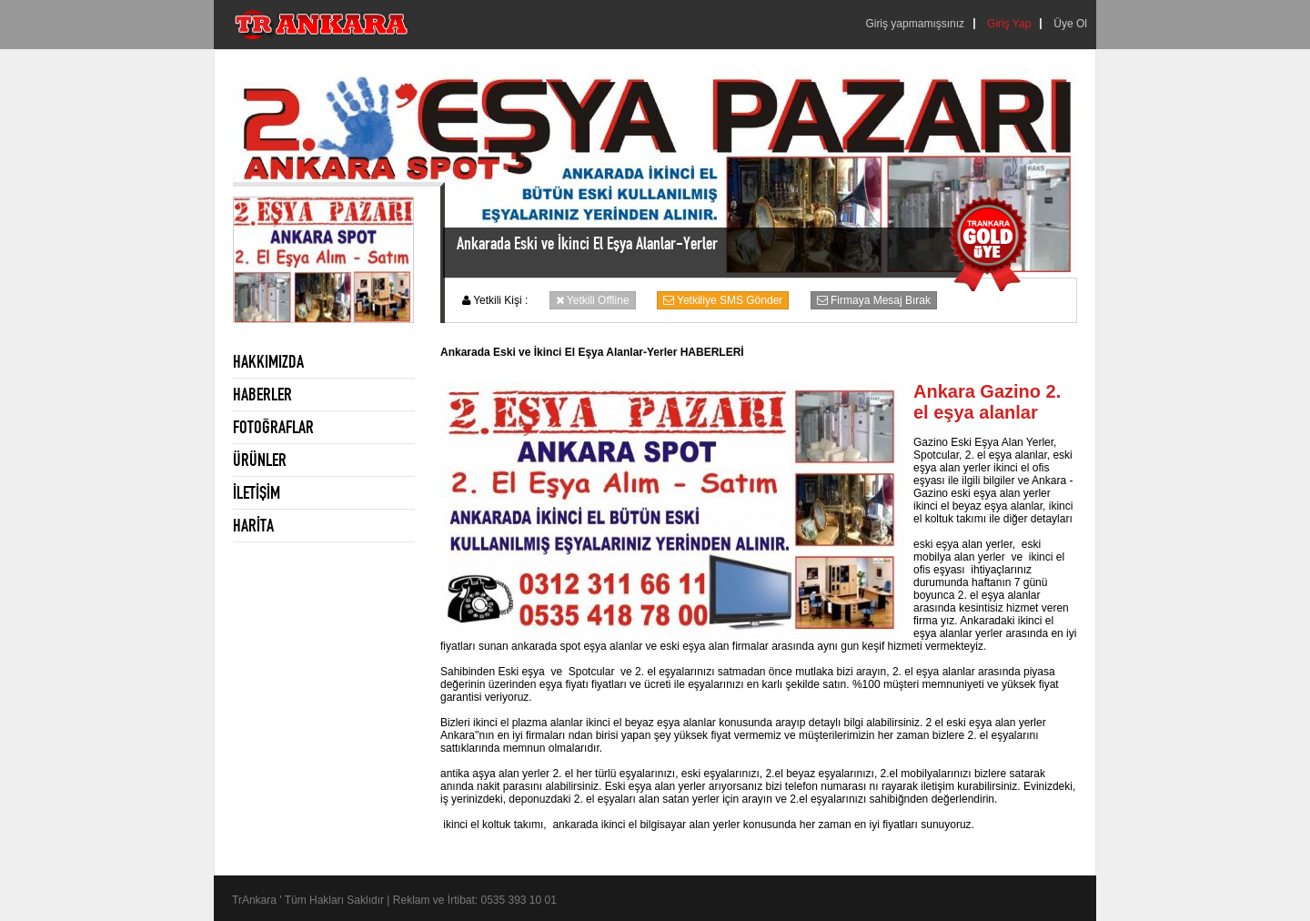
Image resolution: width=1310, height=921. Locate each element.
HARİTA (253, 525)
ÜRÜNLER (260, 460)
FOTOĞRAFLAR (273, 427)
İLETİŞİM (256, 492)
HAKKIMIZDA (268, 361)
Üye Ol (1070, 23)
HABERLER (262, 394)
